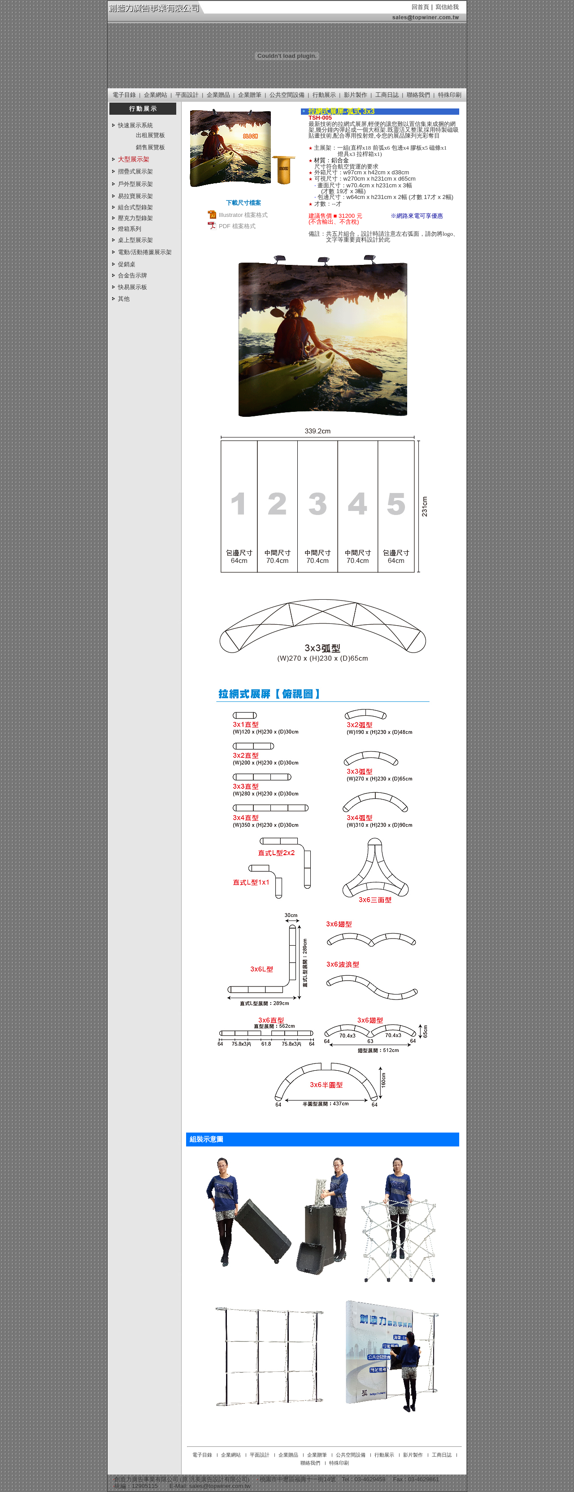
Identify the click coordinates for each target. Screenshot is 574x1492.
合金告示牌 (132, 275)
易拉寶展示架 (135, 196)
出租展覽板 (150, 135)
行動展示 (324, 94)
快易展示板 (132, 287)
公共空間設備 (287, 94)
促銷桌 (126, 264)
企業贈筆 (249, 94)
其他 (124, 298)
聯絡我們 (418, 94)
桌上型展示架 (135, 240)
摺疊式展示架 (135, 171)
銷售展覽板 (150, 147)
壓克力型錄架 (135, 218)
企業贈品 (218, 94)
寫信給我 (447, 7)
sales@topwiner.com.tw (220, 1486)
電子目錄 (124, 94)
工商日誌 (387, 94)
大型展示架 (133, 159)
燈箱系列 (129, 228)
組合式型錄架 (135, 207)
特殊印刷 (449, 94)
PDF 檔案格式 (232, 226)
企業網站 (155, 94)
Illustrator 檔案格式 (238, 215)
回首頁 (420, 7)
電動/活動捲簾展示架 (145, 252)
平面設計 (187, 94)
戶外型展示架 (135, 184)
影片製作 (355, 94)
